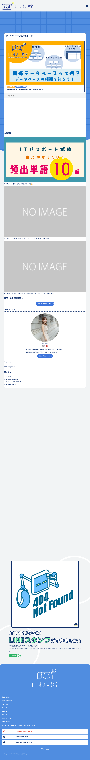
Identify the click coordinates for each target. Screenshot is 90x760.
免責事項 (19, 726)
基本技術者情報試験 (12, 379)
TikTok (47, 749)
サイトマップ (5, 726)
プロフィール (6, 708)
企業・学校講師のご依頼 (44, 304)
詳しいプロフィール (44, 356)
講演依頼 (4, 711)
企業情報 (13, 726)
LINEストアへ (15, 655)
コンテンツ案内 (6, 701)
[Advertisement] (45, 114)
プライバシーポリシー (30, 726)
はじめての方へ (6, 697)
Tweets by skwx (9, 367)
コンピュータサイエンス (13, 382)
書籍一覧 (4, 715)
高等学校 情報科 (11, 384)
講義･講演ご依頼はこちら (24, 742)
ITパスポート (10, 377)
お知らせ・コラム (7, 718)
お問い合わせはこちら (23, 737)
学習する (4, 704)
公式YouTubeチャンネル (24, 731)
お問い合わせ (6, 722)
